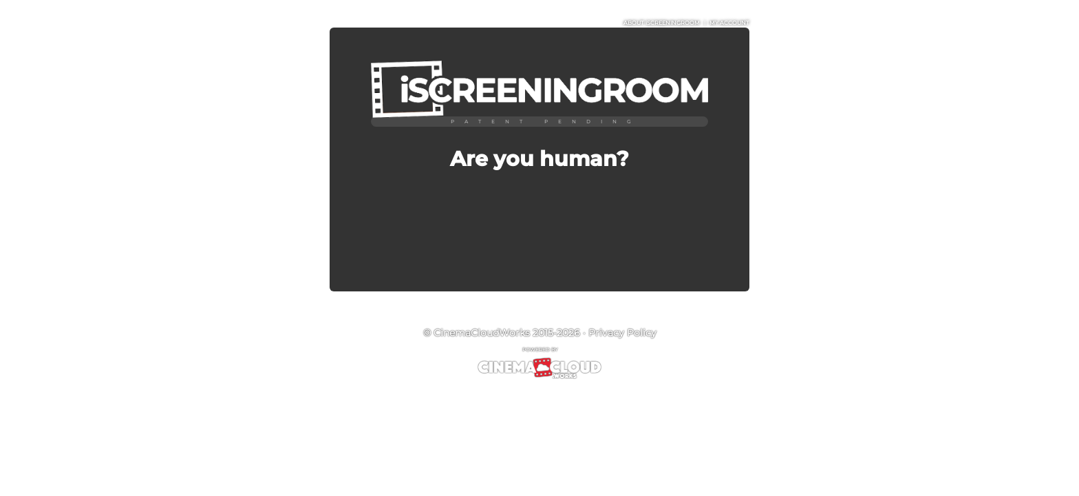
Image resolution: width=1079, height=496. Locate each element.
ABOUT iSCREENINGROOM (661, 22)
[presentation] (539, 218)
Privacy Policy (622, 333)
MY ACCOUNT (729, 22)
